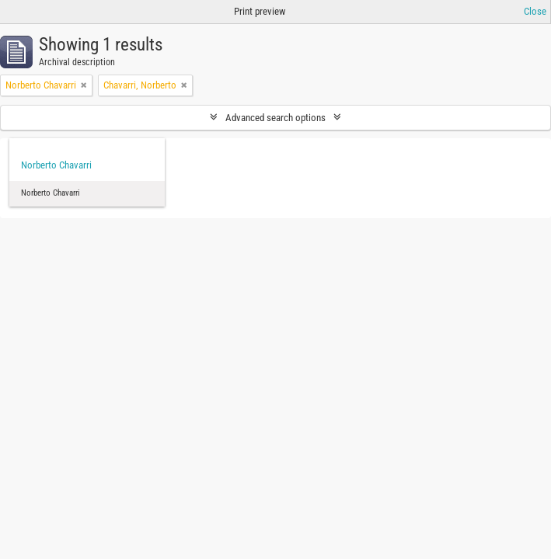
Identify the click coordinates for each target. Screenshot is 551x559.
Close (535, 11)
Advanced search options (275, 117)
